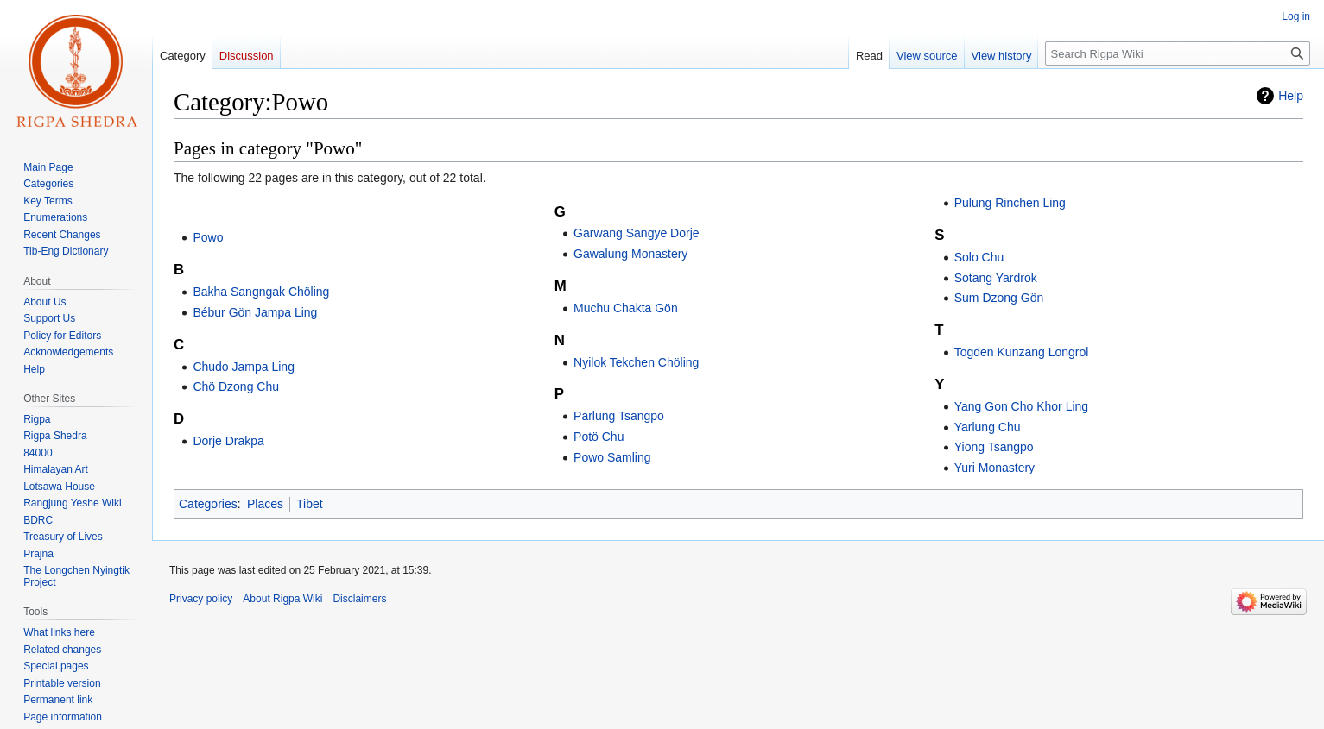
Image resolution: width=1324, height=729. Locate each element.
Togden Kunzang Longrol (1021, 352)
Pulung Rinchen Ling (1010, 203)
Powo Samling (612, 457)
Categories (208, 504)
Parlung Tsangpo (618, 416)
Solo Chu (979, 257)
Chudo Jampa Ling (244, 367)
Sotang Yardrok (995, 278)
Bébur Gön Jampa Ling (255, 312)
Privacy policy (200, 599)
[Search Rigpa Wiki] (1177, 53)
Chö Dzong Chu (236, 386)
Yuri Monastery (994, 467)
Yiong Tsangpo (994, 447)
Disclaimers (359, 599)
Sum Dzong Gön (999, 298)
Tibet (309, 504)
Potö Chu (598, 436)
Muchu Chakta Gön (625, 308)
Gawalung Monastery (630, 254)
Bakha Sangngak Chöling (261, 292)
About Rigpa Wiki (282, 599)
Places (265, 504)
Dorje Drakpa (228, 441)
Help (1290, 96)
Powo (208, 237)
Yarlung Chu (987, 427)
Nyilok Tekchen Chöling (636, 362)
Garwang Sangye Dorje (636, 233)
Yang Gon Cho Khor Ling (1021, 406)
